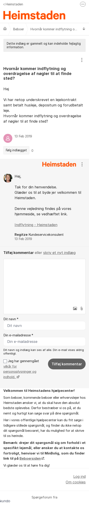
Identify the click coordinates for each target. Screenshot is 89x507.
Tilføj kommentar (67, 364)
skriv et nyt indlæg (59, 252)
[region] (44, 105)
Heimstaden (13, 4)
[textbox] (44, 281)
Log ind (79, 476)
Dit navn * (10, 319)
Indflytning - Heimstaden (36, 225)
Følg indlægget (16, 150)
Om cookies (76, 482)
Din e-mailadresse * (18, 335)
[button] (75, 308)
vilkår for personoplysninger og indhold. (19, 371)
